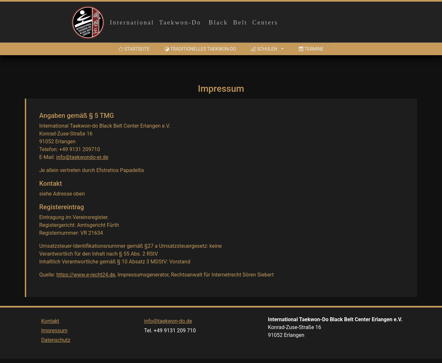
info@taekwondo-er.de (82, 157)
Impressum (54, 344)
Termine (311, 49)
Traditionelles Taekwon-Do (200, 49)
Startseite (135, 48)
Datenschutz (55, 353)
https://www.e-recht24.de (85, 275)
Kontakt (50, 334)
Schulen (264, 49)
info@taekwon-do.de (168, 334)
